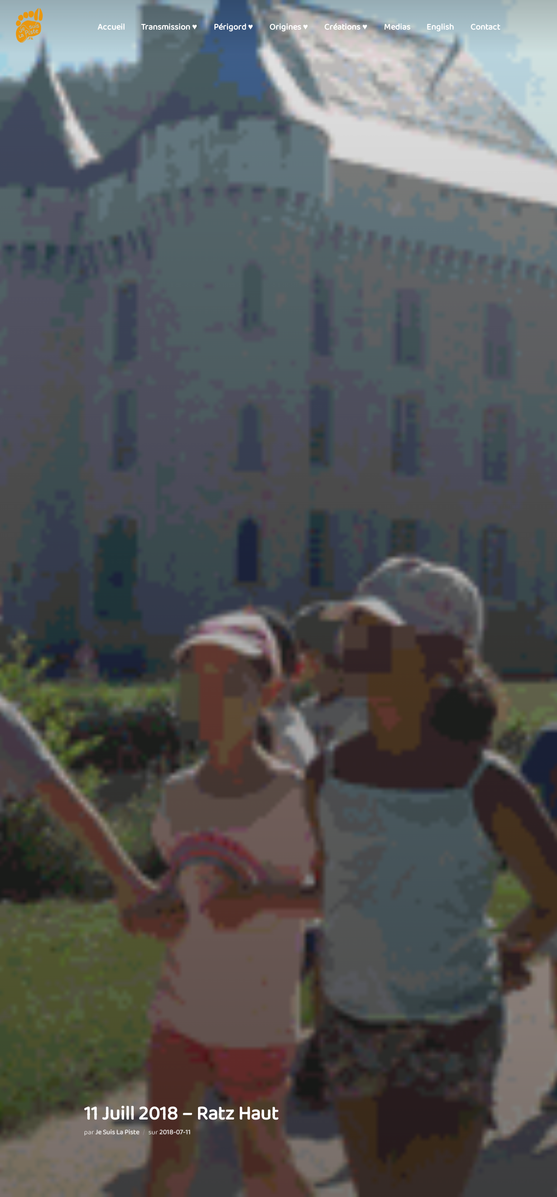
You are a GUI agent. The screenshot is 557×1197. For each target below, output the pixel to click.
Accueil (111, 27)
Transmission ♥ (169, 27)
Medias (397, 27)
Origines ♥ (288, 27)
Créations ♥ (345, 27)
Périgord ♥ (233, 27)
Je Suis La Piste (117, 1132)
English (440, 27)
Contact (485, 27)
